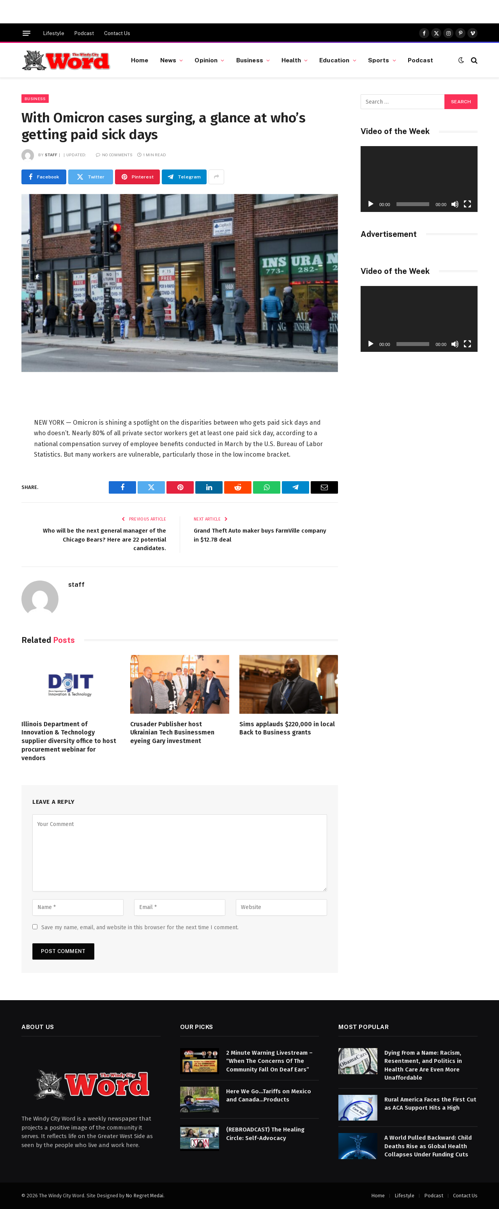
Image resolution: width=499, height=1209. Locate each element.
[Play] (371, 204)
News (168, 60)
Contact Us (117, 33)
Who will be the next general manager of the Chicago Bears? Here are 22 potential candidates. (104, 539)
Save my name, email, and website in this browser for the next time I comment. (140, 927)
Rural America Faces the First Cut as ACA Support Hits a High (430, 1103)
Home (140, 60)
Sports (378, 60)
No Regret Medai (144, 1195)
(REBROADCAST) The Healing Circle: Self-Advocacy (265, 1133)
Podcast (84, 33)
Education (334, 60)
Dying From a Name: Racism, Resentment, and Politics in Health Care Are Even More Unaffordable (423, 1065)
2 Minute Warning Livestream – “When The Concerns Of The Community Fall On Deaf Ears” (269, 1061)
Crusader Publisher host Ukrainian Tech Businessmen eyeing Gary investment (172, 732)
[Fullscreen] (467, 204)
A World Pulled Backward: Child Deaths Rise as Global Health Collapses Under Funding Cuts (428, 1146)
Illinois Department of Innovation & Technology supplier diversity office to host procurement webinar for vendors (68, 741)
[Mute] (455, 204)
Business (249, 60)
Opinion (206, 60)
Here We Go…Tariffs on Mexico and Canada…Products (268, 1095)
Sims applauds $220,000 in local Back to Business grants (287, 728)
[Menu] (26, 33)
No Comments (114, 154)
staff (51, 154)
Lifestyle (53, 33)
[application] (419, 179)
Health (291, 60)
